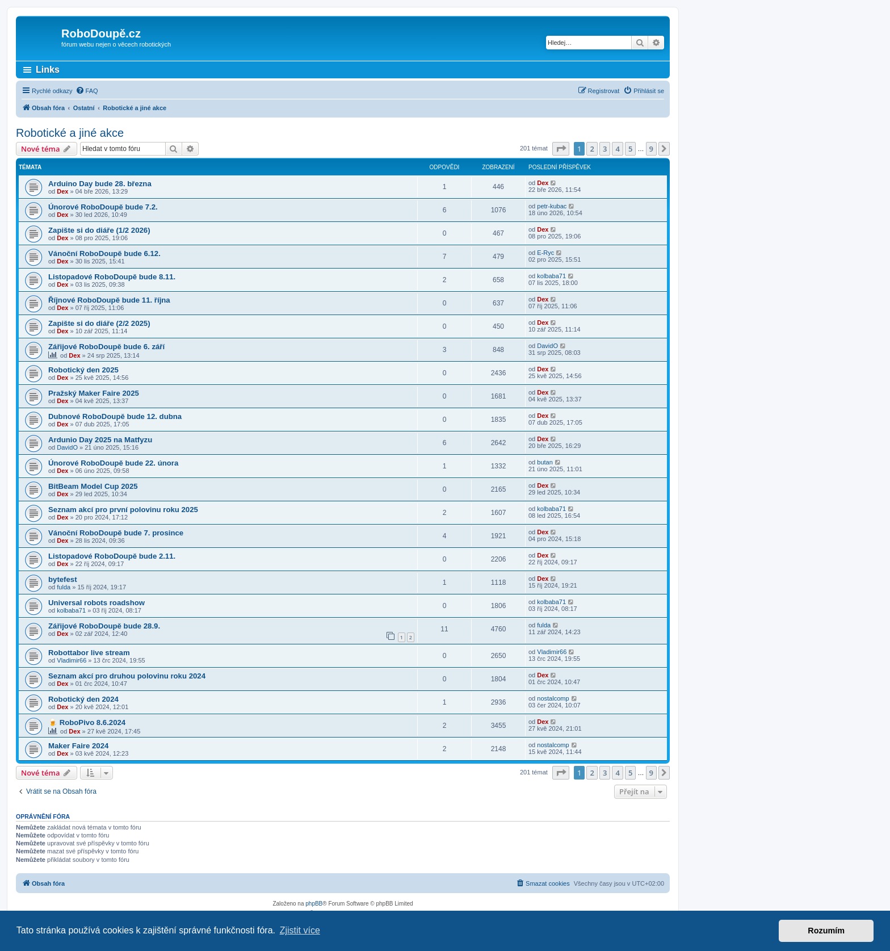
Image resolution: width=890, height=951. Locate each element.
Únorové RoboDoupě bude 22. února (113, 463)
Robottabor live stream (89, 652)
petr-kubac (551, 206)
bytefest (62, 579)
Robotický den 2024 (83, 699)
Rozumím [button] (826, 930)
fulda (63, 587)
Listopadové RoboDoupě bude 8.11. (111, 277)
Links (48, 69)
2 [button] (592, 149)
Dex (62, 191)
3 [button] (605, 149)
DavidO (547, 345)
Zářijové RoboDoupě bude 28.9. (104, 626)
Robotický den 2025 (83, 370)
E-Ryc (545, 252)
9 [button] (651, 149)
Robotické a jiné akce (70, 133)
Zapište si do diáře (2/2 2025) (99, 323)
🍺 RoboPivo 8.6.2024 (86, 722)
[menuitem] (86, 91)
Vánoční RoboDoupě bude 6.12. (104, 253)
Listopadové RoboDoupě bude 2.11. (111, 556)
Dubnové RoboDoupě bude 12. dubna (115, 416)
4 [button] (617, 149)
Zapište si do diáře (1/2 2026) (99, 230)
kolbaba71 (551, 276)
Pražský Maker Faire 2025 (93, 393)
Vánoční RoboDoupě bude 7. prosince (115, 533)
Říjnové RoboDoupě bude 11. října (109, 300)
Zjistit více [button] (300, 930)
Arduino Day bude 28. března (100, 183)
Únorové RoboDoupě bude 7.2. (103, 207)
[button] (560, 149)
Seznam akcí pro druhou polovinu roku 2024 (126, 676)
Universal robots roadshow (96, 602)
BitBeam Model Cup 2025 (93, 486)
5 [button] (630, 149)
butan (545, 462)
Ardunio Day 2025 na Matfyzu (100, 439)
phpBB (313, 903)
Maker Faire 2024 (78, 745)
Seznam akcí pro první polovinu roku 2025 (123, 509)
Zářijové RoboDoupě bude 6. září (106, 346)
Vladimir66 (71, 660)
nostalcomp (553, 698)
